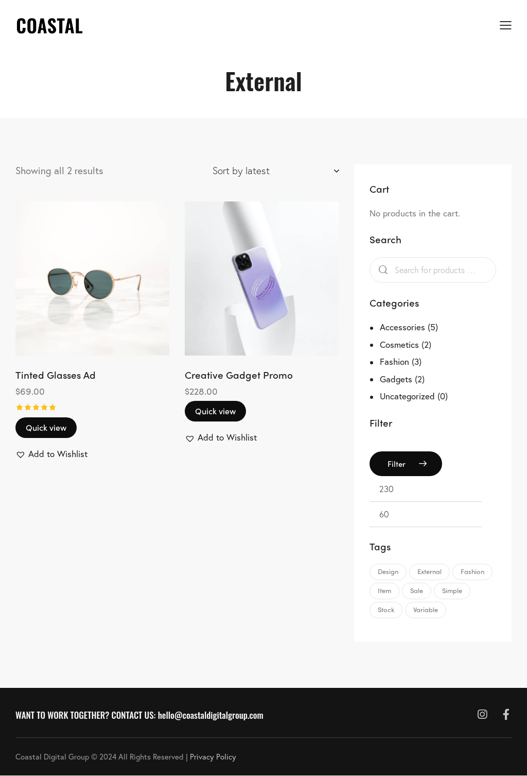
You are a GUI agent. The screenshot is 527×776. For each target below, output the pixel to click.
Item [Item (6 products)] (384, 590)
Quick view (46, 427)
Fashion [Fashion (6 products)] (472, 571)
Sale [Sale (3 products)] (416, 590)
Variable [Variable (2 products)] (425, 609)
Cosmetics (399, 344)
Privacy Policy (213, 756)
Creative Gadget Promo (239, 374)
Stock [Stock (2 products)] (386, 609)
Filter (397, 463)
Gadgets (396, 379)
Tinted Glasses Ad (55, 374)
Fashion (394, 361)
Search (381, 270)
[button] (51, 454)
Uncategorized (407, 396)
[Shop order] (276, 170)
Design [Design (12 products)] (388, 571)
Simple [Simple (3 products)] (452, 590)
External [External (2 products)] (429, 571)
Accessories (402, 327)
